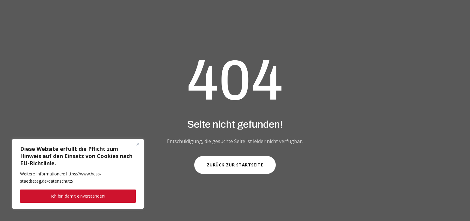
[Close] (137, 144)
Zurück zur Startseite (235, 165)
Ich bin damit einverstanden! (78, 196)
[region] (78, 174)
